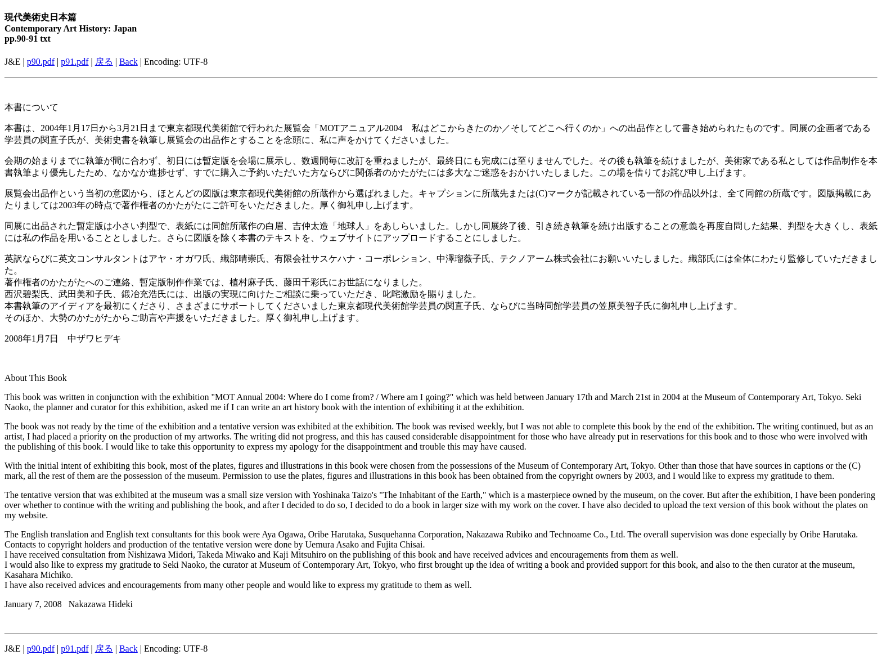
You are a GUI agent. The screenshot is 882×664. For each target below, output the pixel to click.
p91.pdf (74, 61)
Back (128, 61)
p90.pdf (41, 61)
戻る (104, 61)
